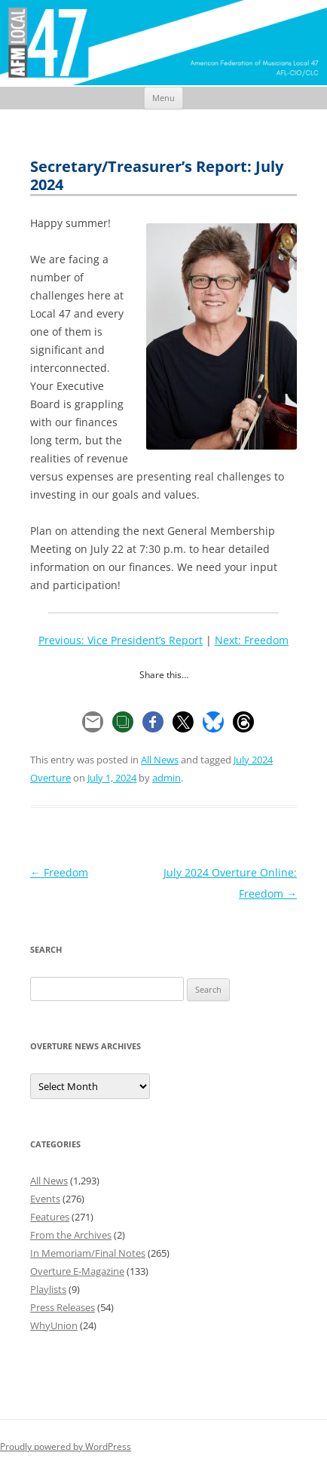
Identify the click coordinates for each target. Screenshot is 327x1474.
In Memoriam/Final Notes (87, 1253)
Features (49, 1217)
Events (45, 1198)
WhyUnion (54, 1325)
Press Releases (62, 1307)
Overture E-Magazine (77, 1271)
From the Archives (71, 1235)
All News (160, 759)
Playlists (48, 1289)
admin (166, 778)
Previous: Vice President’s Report (120, 640)
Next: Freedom (252, 640)
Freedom (59, 872)
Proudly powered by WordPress (65, 1446)
